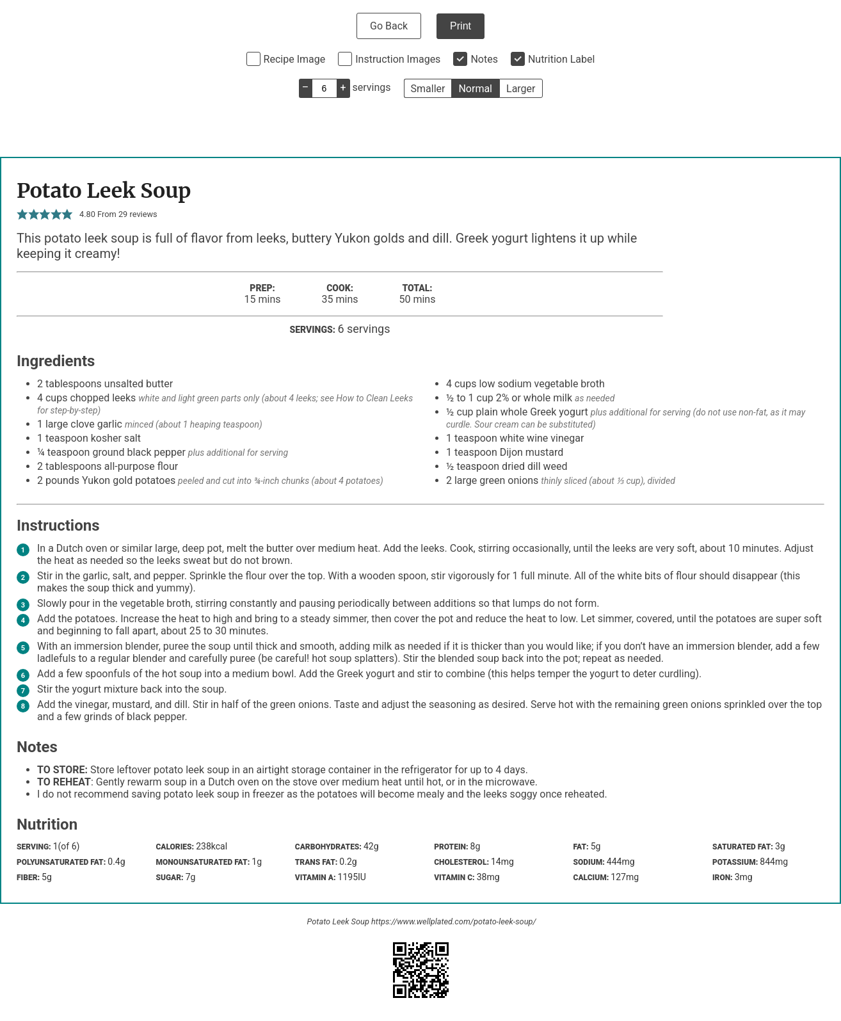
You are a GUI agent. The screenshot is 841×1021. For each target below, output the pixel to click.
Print (460, 25)
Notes (484, 59)
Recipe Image (295, 59)
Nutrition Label (561, 59)
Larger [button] (520, 89)
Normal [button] (475, 89)
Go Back (389, 26)
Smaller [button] (428, 89)
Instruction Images (397, 59)
